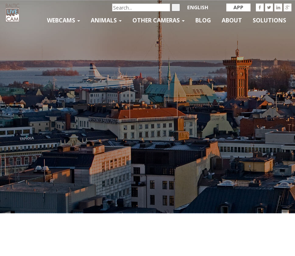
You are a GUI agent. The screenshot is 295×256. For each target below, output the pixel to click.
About (232, 20)
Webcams (63, 20)
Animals (106, 20)
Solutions (269, 20)
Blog (203, 20)
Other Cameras (158, 20)
